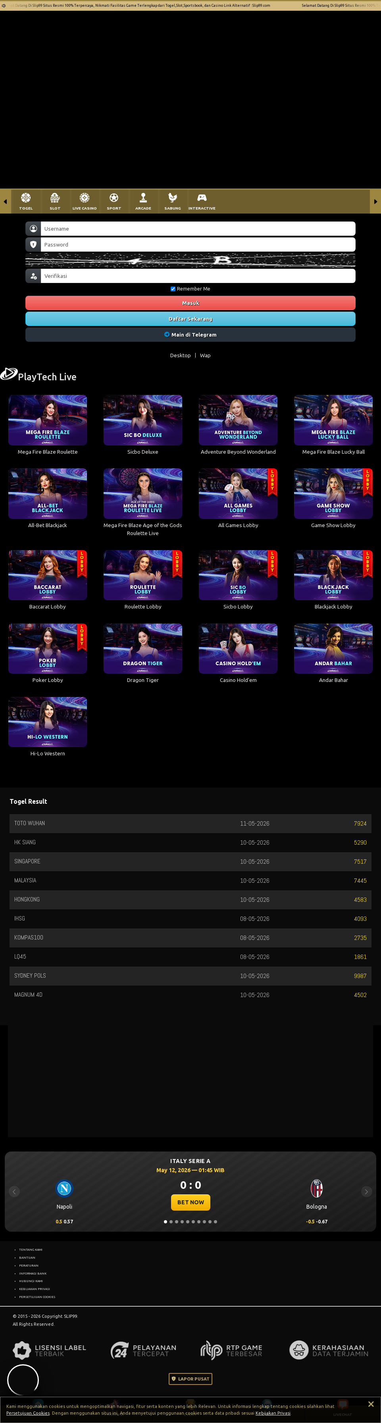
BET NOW (190, 1202)
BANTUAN (27, 1257)
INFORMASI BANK (32, 1273)
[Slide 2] (171, 1221)
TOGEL (26, 208)
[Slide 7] (198, 1221)
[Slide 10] (215, 1221)
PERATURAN (28, 1265)
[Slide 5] (187, 1221)
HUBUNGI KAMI (31, 1280)
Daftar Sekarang (190, 319)
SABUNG (172, 208)
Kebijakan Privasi (273, 1413)
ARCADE (143, 208)
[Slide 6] (193, 1221)
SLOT (55, 208)
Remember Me (190, 288)
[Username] (198, 228)
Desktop (180, 355)
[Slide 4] (182, 1221)
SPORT (114, 208)
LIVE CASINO (85, 208)
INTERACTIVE (202, 208)
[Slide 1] (165, 1221)
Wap (205, 355)
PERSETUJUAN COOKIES (37, 1296)
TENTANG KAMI (30, 1249)
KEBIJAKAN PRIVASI (34, 1288)
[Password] (198, 244)
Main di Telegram (190, 334)
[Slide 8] (204, 1221)
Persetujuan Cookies (28, 1413)
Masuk (190, 303)
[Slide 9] (210, 1221)
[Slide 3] (176, 1221)
